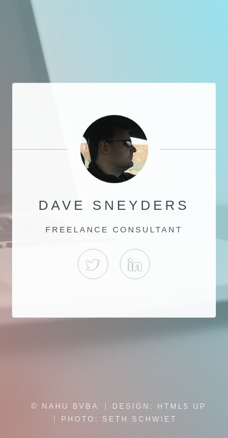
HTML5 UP (182, 406)
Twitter (93, 264)
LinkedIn (135, 264)
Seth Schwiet (139, 419)
